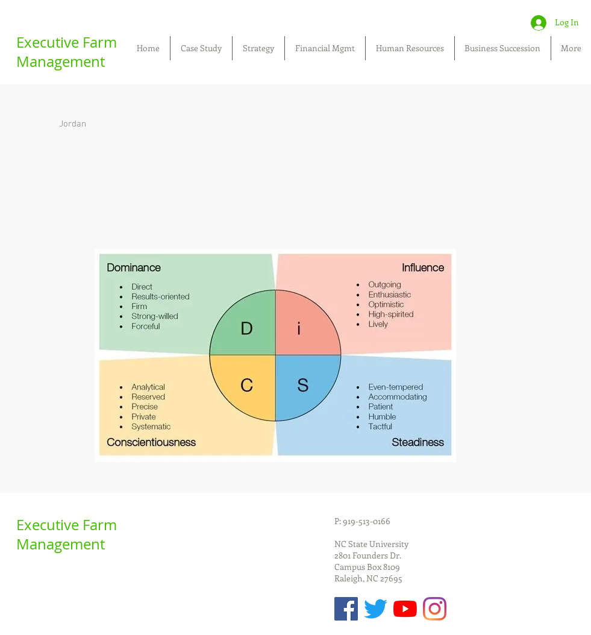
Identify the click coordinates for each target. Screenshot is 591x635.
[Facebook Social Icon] (346, 609)
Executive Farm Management (66, 52)
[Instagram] (434, 609)
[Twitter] (375, 609)
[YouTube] (405, 609)
